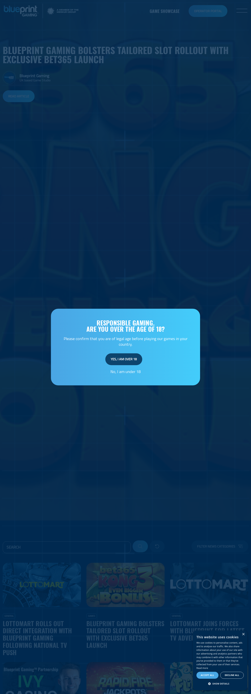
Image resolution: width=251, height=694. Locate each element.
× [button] (243, 634)
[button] (220, 684)
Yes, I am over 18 (124, 359)
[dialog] (220, 660)
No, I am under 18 (125, 371)
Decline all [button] (232, 675)
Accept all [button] (207, 675)
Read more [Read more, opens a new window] (202, 668)
